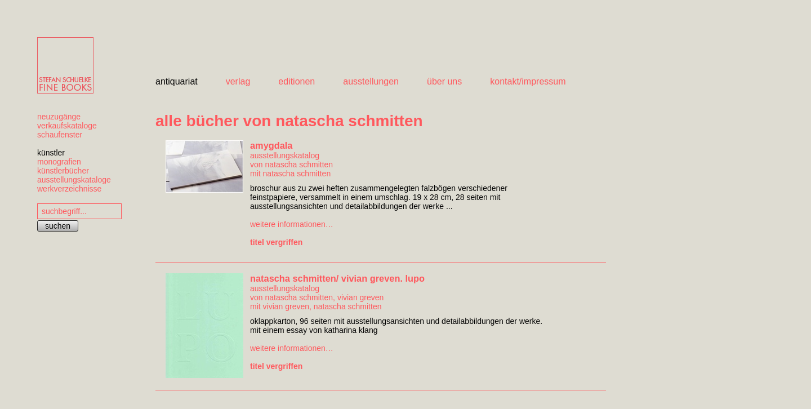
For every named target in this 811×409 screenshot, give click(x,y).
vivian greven (360, 297)
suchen (57, 225)
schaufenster (59, 134)
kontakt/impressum (527, 81)
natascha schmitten (299, 164)
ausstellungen (371, 81)
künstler (51, 152)
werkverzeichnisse (69, 188)
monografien (59, 161)
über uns (444, 81)
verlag (238, 81)
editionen (296, 81)
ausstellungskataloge (74, 179)
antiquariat (176, 81)
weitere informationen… (291, 224)
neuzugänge (59, 116)
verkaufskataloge (67, 125)
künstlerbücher (63, 170)
